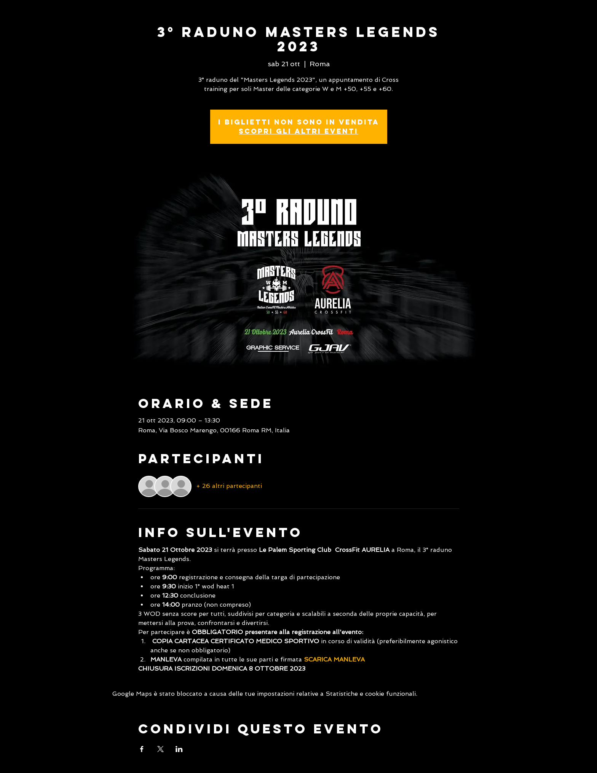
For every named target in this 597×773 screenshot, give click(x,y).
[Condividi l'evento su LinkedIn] (179, 749)
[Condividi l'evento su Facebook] (141, 749)
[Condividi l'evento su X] (160, 749)
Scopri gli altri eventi (298, 131)
